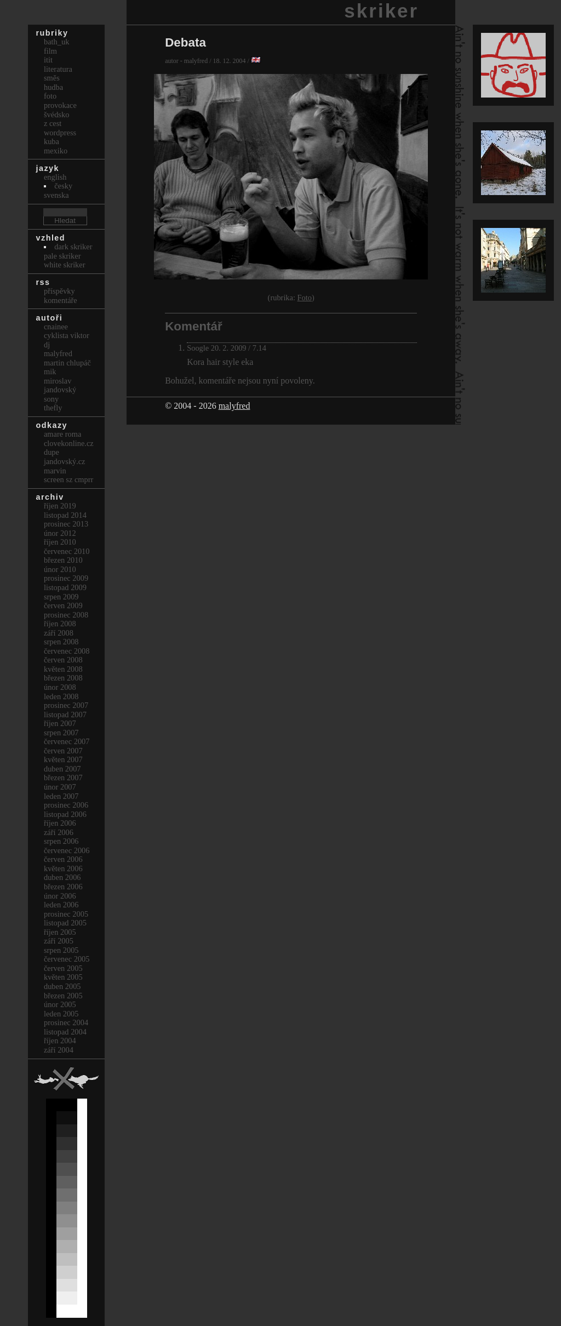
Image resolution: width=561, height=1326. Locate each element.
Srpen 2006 (61, 841)
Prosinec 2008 (66, 614)
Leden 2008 (61, 696)
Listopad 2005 (65, 922)
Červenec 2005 (67, 959)
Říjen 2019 (60, 505)
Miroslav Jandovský (60, 385)
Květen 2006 (63, 868)
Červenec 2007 (67, 741)
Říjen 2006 (60, 823)
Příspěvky (59, 291)
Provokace (60, 105)
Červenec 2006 (67, 850)
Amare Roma (62, 434)
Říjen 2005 (60, 932)
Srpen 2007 (61, 732)
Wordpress (60, 132)
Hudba (53, 87)
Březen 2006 (63, 886)
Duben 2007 (62, 768)
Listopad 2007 (65, 714)
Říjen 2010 (60, 542)
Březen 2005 (63, 995)
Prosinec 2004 (66, 1022)
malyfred (234, 405)
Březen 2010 (63, 560)
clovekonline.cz (69, 443)
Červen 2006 (63, 859)
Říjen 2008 (60, 623)
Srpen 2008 (61, 641)
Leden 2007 (61, 796)
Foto (304, 297)
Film (50, 51)
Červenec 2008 (67, 651)
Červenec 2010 (67, 551)
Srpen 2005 (61, 950)
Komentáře (60, 300)
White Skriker (64, 264)
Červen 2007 (63, 750)
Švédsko (56, 114)
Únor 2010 (60, 569)
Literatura (58, 69)
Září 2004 (58, 1049)
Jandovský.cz (64, 461)
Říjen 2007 (60, 723)
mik (50, 371)
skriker (381, 10)
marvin (55, 470)
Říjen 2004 (60, 1040)
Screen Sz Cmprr (68, 479)
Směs (52, 77)
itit (48, 59)
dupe (51, 452)
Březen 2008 (63, 677)
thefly (53, 407)
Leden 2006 (61, 904)
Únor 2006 (60, 895)
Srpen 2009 (61, 596)
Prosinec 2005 (66, 914)
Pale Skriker (62, 256)
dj (47, 344)
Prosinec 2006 (66, 805)
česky (63, 185)
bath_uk (56, 41)
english (55, 177)
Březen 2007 (63, 777)
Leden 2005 (61, 1013)
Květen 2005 (63, 977)
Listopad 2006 (65, 814)
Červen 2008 (63, 659)
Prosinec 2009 (66, 578)
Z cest (52, 123)
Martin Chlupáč (67, 362)
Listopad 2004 (65, 1031)
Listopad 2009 (65, 587)
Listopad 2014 (65, 515)
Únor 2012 (60, 533)
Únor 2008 (60, 687)
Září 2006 (58, 832)
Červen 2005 (63, 968)
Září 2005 (58, 940)
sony (51, 399)
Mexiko (55, 150)
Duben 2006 (62, 877)
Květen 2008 (63, 669)
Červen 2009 (63, 605)
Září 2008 (58, 632)
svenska (56, 195)
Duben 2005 (62, 986)
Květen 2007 (63, 759)
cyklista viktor (66, 335)
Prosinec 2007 (66, 705)
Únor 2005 (60, 1004)
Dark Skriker (73, 246)
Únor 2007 (60, 786)
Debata (185, 42)
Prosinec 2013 (66, 523)
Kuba (51, 141)
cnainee (56, 326)
